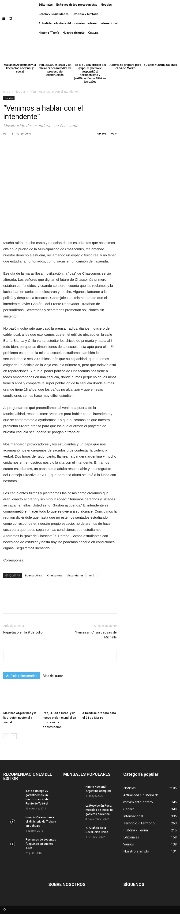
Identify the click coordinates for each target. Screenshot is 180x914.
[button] (10, 18)
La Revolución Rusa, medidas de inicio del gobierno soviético (99, 810)
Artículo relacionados (21, 676)
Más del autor (53, 676)
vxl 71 (92, 575)
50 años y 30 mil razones (160, 64)
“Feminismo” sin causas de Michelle (96, 634)
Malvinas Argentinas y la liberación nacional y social (20, 68)
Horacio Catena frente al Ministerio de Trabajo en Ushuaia (41, 821)
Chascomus (54, 575)
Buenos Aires (33, 575)
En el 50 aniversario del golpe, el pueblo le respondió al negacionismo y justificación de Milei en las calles (90, 73)
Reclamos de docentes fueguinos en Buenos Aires (41, 844)
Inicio (6, 92)
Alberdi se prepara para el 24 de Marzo (125, 66)
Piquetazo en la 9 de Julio (23, 632)
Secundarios (75, 575)
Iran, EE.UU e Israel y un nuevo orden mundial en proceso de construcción (54, 69)
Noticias (20, 92)
